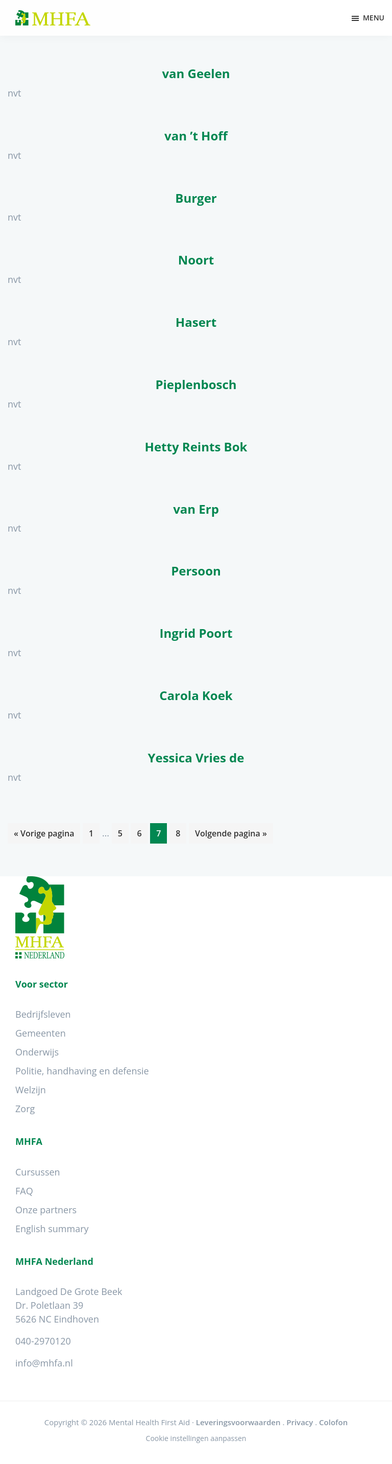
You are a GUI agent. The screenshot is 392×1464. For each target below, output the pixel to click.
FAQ (24, 1191)
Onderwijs (37, 1052)
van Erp (196, 508)
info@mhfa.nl (44, 1363)
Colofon (333, 1422)
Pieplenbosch (195, 384)
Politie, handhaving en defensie (82, 1071)
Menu (373, 17)
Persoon (196, 570)
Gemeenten (40, 1033)
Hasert (196, 322)
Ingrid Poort (195, 633)
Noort (196, 259)
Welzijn (30, 1090)
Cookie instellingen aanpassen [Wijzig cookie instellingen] (196, 1438)
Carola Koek (195, 695)
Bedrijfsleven (43, 1014)
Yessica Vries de (196, 757)
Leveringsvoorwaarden (238, 1422)
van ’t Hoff (196, 135)
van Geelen (196, 73)
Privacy (299, 1422)
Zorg (25, 1108)
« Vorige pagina (44, 835)
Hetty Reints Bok (196, 446)
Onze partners (46, 1210)
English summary (52, 1228)
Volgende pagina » (230, 835)
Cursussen (37, 1172)
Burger (195, 197)
